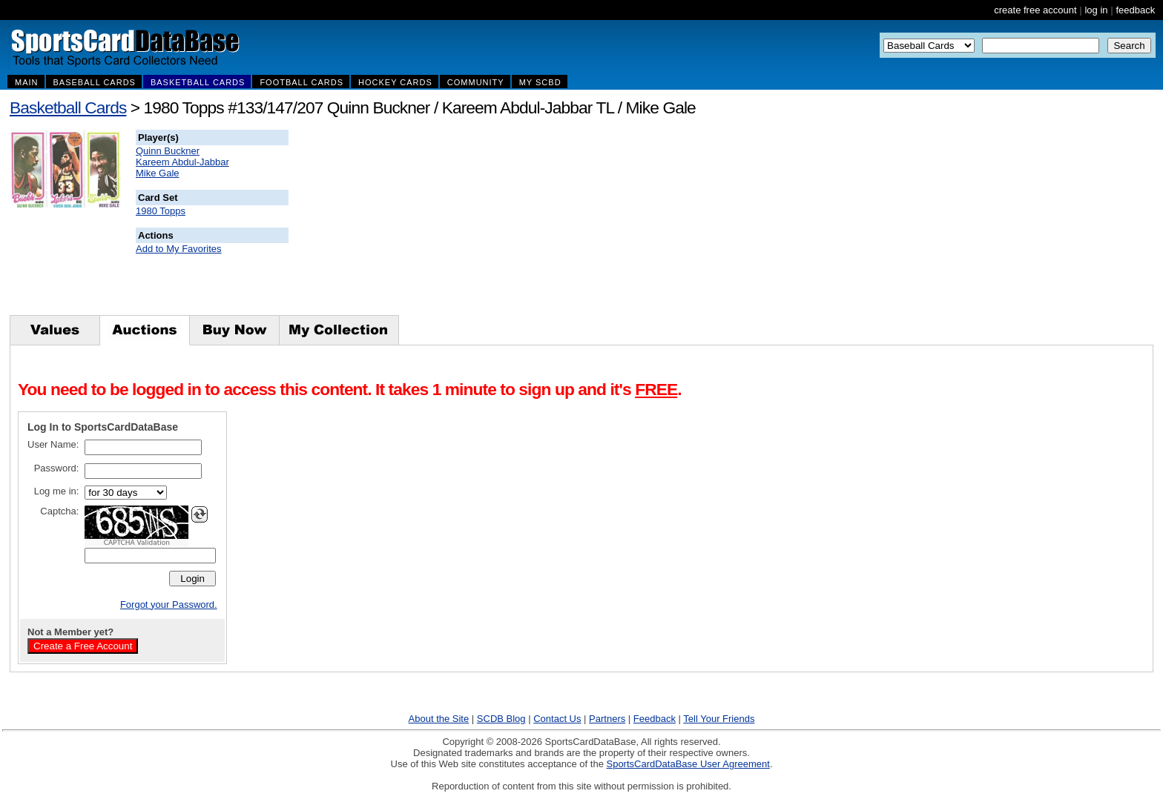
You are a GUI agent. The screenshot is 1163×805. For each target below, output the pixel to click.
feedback (1135, 10)
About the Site (439, 718)
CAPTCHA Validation (137, 542)
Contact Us (557, 718)
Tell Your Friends (718, 718)
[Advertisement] (557, 222)
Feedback (654, 718)
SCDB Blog (501, 718)
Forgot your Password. (168, 604)
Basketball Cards (68, 107)
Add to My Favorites (179, 248)
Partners (607, 718)
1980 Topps (160, 210)
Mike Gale (157, 173)
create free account (1035, 10)
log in (1095, 10)
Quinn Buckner (168, 150)
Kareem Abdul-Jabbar (182, 162)
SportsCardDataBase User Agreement (687, 763)
